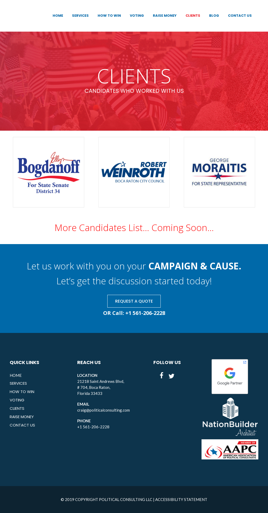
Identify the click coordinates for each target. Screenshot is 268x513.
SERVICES (18, 383)
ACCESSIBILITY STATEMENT (181, 499)
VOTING (17, 400)
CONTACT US (22, 425)
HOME (16, 375)
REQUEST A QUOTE (134, 301)
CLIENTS (17, 408)
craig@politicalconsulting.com (103, 410)
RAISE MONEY (22, 416)
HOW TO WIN (22, 391)
